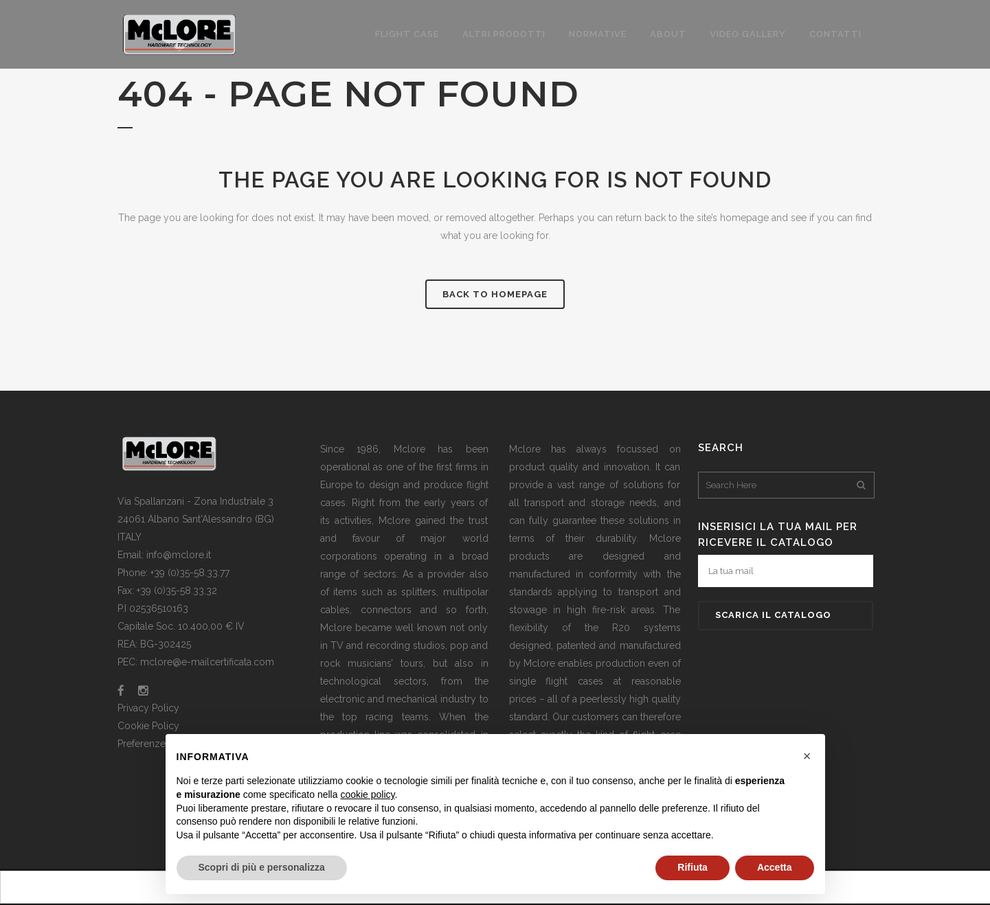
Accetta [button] (774, 867)
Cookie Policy (148, 725)
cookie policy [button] (367, 794)
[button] (807, 756)
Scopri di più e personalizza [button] (262, 867)
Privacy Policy (148, 707)
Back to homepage (495, 294)
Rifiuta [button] (692, 867)
